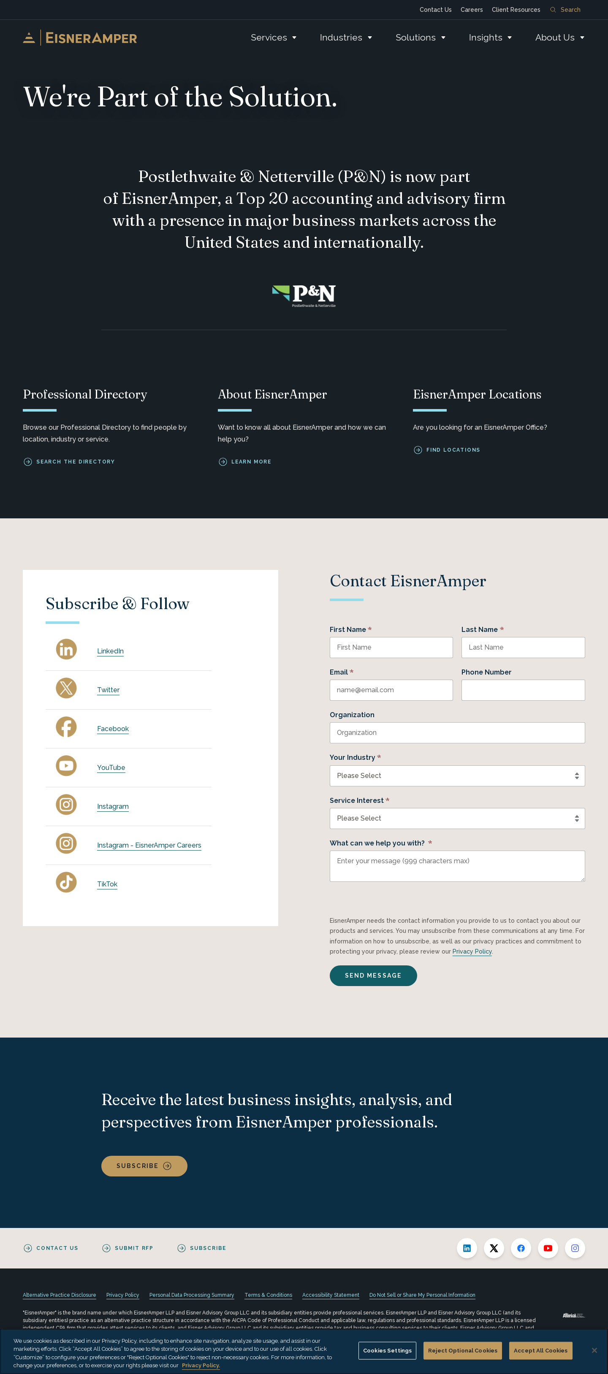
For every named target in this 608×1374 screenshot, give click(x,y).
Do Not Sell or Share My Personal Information (422, 1295)
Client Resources (516, 9)
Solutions (416, 37)
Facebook (113, 729)
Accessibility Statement (330, 1295)
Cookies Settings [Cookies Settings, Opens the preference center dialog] (387, 1350)
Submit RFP (134, 1248)
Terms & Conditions (268, 1295)
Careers (472, 9)
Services (269, 37)
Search (565, 9)
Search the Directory (75, 462)
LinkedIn (110, 651)
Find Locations (453, 450)
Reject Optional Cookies (462, 1350)
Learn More (251, 462)
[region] (304, 1351)
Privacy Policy (472, 951)
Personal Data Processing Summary (191, 1295)
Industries (341, 37)
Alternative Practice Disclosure (59, 1295)
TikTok (107, 884)
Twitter (108, 690)
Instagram (113, 806)
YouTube (111, 768)
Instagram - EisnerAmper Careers (149, 845)
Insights (485, 37)
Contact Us (436, 9)
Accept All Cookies (540, 1350)
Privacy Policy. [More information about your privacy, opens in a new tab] (201, 1365)
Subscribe (138, 1166)
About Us (555, 37)
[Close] (594, 1350)
